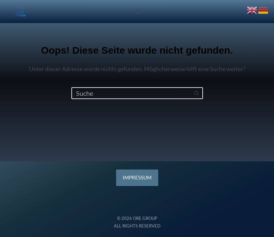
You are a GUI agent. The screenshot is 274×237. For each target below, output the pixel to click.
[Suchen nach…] (131, 93)
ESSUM (137, 177)
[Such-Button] (197, 93)
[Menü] (137, 11)
